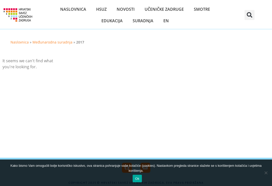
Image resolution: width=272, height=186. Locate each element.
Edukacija (112, 21)
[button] (250, 15)
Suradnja (143, 21)
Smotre (202, 9)
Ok (137, 178)
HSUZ (101, 9)
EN (166, 21)
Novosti (126, 9)
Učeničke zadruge (164, 9)
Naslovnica (73, 9)
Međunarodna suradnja (52, 42)
